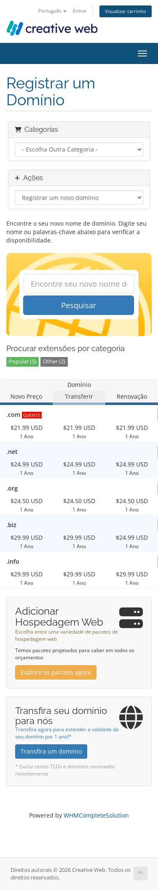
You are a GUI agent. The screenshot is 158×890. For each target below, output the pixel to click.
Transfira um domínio (51, 751)
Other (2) (54, 361)
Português (52, 11)
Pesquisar (78, 305)
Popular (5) (22, 361)
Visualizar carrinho (125, 11)
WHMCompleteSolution (96, 815)
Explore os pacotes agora (56, 672)
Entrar (80, 11)
